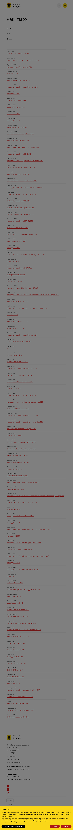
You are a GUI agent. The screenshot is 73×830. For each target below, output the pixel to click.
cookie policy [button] (8, 816)
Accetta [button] (66, 826)
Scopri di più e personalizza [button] (13, 826)
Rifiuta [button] (55, 826)
